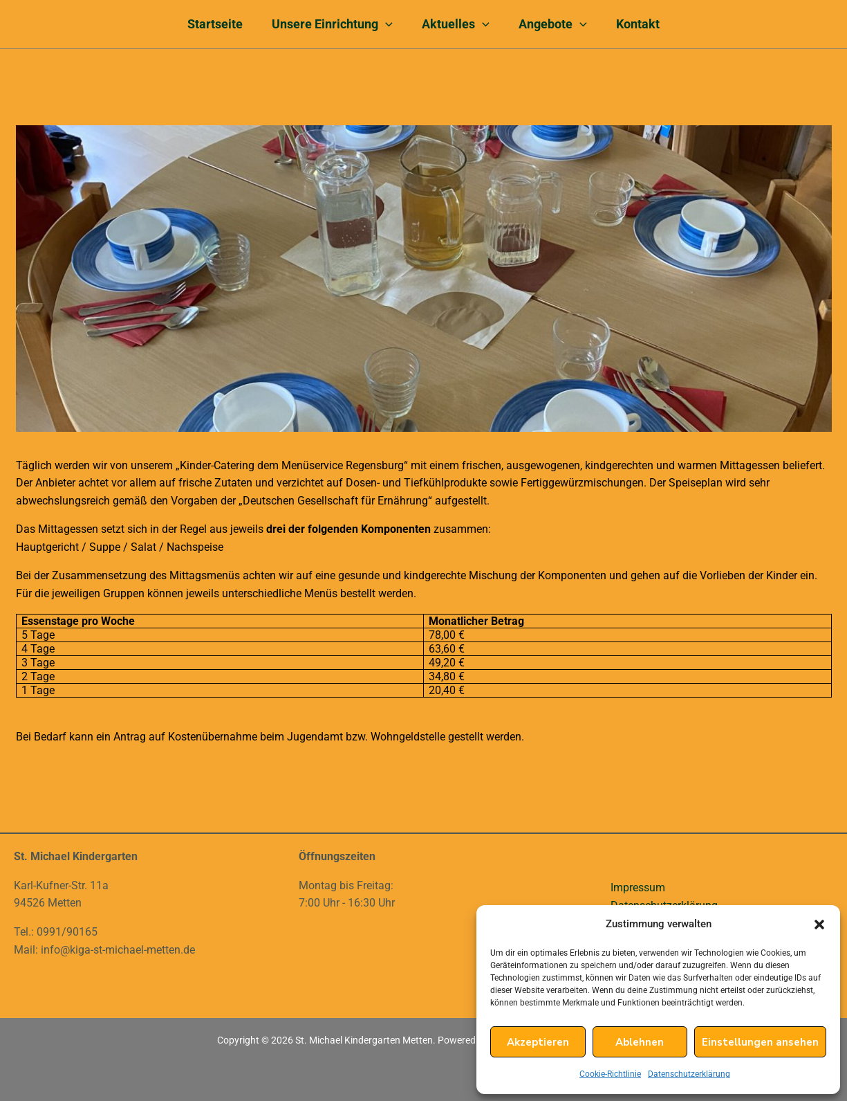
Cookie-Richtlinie (610, 1074)
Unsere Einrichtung (328, 24)
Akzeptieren (538, 1042)
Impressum (638, 887)
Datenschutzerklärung (689, 1074)
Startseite (206, 24)
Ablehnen (639, 1042)
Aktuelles (456, 24)
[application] (381, 24)
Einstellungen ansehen (760, 1042)
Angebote (557, 24)
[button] (819, 924)
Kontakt (646, 24)
